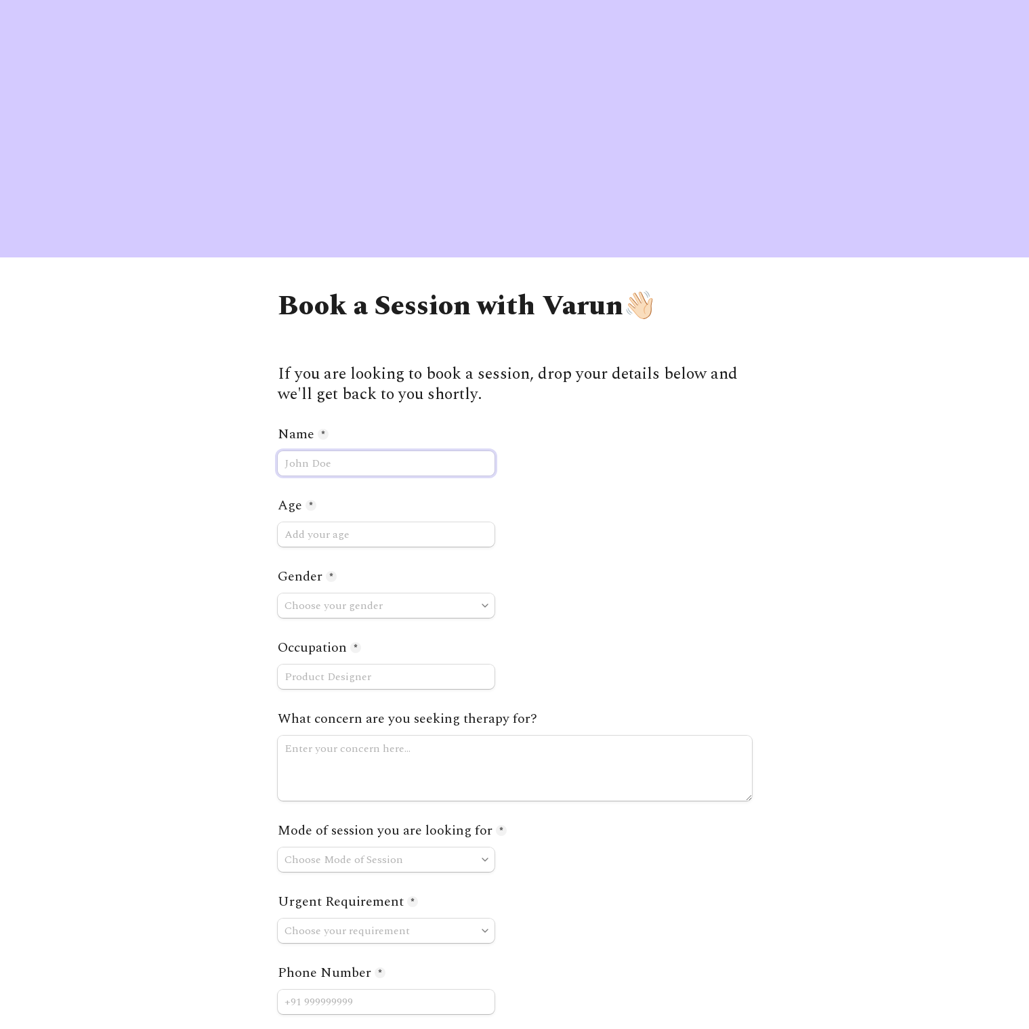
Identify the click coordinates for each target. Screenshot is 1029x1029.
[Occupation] (386, 677)
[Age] (386, 534)
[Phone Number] (386, 1002)
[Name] (386, 463)
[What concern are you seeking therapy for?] (515, 768)
